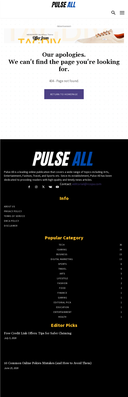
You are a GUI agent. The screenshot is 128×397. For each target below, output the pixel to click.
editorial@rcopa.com (86, 184)
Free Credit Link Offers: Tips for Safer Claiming (38, 333)
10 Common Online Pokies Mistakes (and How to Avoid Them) (47, 363)
